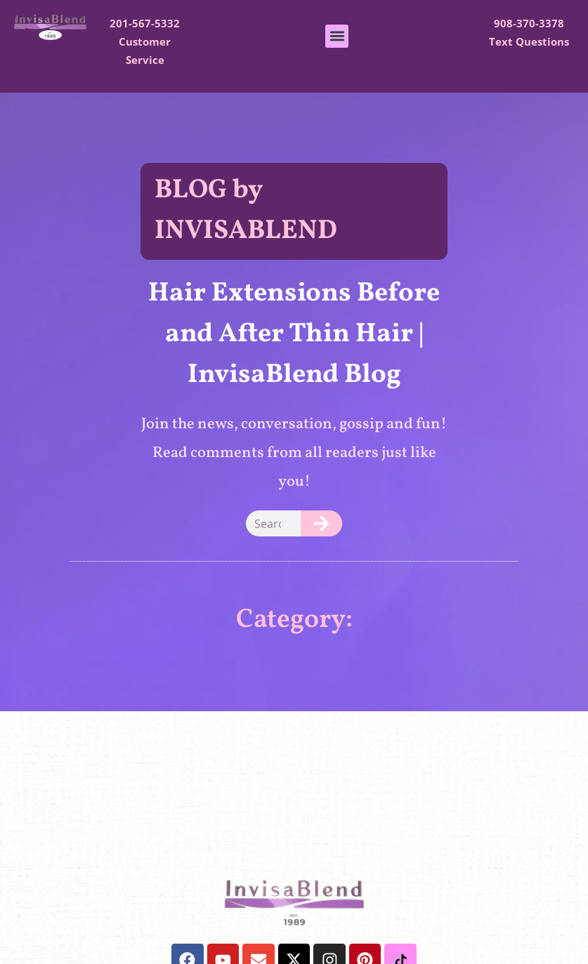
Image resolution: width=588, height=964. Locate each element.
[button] (336, 36)
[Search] (321, 523)
